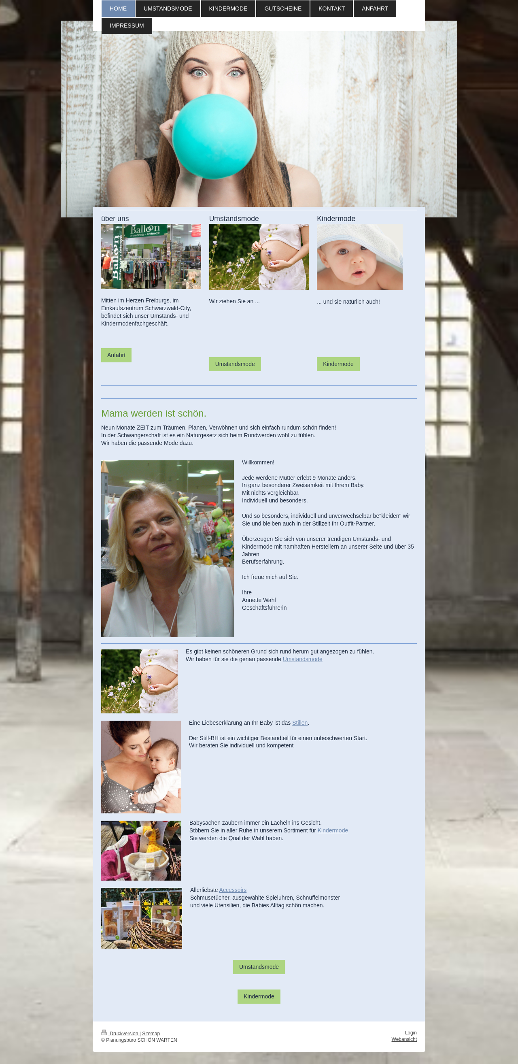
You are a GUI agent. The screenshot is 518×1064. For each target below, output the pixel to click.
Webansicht (404, 1039)
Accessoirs (233, 890)
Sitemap (151, 1033)
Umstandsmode (235, 364)
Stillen (300, 722)
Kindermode (338, 364)
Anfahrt (116, 355)
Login (411, 1033)
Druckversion (120, 1033)
